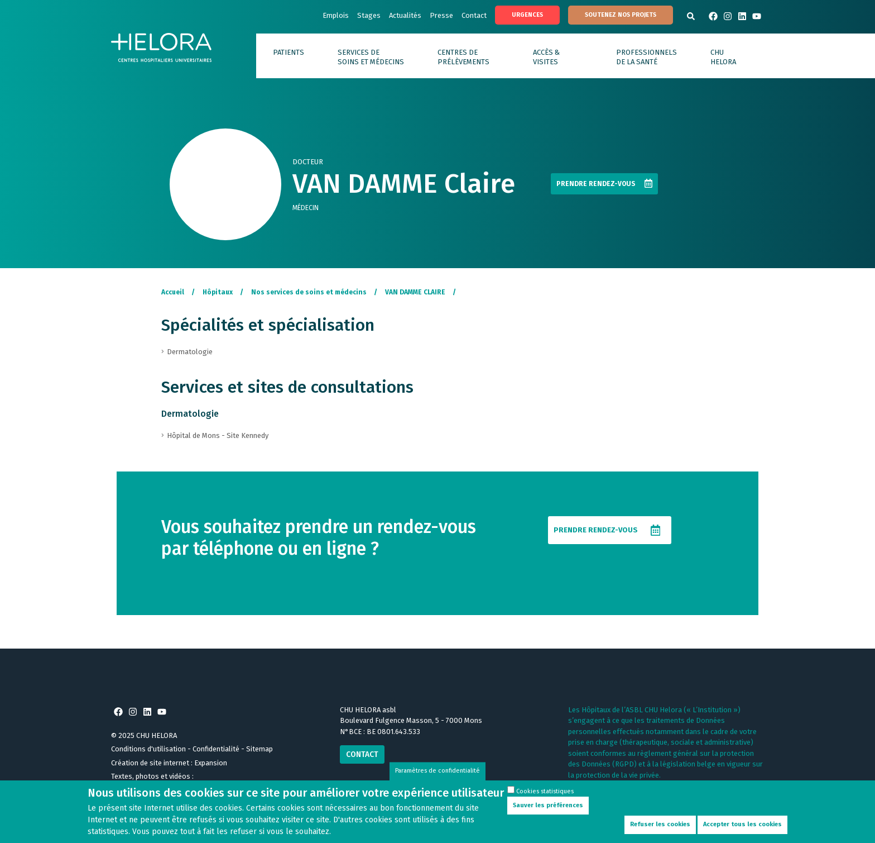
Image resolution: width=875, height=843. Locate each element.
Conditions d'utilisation (148, 749)
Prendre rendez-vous (596, 184)
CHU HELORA (723, 57)
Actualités (405, 15)
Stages (369, 15)
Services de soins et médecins (371, 57)
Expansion (210, 763)
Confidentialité (216, 749)
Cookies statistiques (545, 798)
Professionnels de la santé (646, 57)
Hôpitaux (218, 292)
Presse (441, 15)
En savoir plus (590, 786)
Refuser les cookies (660, 831)
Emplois (336, 15)
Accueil (172, 292)
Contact (474, 15)
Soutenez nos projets (620, 14)
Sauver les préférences (548, 812)
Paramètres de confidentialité (437, 777)
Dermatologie (190, 413)
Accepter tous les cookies (742, 831)
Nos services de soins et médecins (309, 292)
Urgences (527, 14)
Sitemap (259, 749)
